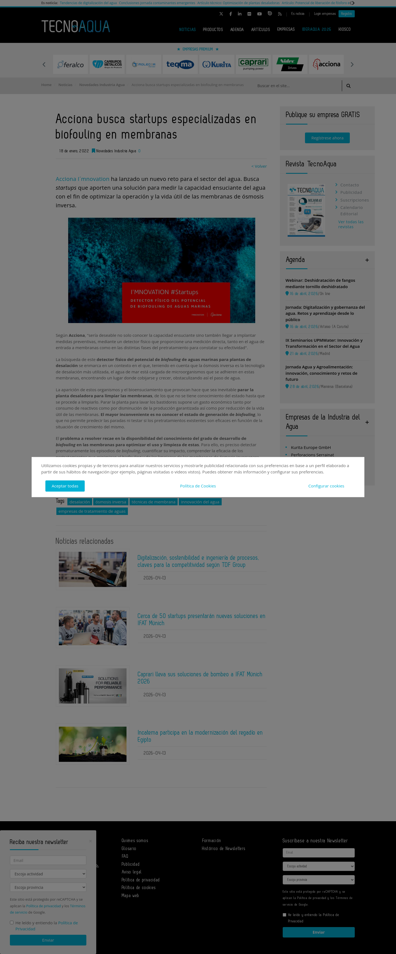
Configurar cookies (326, 486)
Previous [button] (44, 64)
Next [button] (352, 64)
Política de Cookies (198, 486)
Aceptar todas (65, 486)
